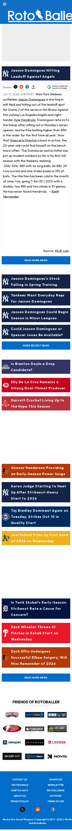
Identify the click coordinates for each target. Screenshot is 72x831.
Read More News (36, 260)
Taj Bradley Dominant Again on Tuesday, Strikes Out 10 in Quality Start (39, 516)
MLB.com (62, 251)
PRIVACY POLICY (19, 801)
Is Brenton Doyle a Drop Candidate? (33, 367)
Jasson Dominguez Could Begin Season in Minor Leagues (40, 315)
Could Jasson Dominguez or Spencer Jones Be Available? (37, 332)
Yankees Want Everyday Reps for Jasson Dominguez (38, 298)
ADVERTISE (55, 779)
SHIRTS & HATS (19, 790)
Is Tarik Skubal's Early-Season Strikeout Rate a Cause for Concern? (39, 608)
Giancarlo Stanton (23, 140)
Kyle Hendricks (24, 120)
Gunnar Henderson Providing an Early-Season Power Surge (38, 471)
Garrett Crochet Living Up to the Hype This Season (38, 403)
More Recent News (36, 345)
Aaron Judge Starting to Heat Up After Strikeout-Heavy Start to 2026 (38, 492)
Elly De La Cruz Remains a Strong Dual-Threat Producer (38, 385)
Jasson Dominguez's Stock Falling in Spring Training (35, 281)
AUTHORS (56, 796)
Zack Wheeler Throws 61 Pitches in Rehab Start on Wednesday (34, 633)
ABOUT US (20, 796)
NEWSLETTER (56, 785)
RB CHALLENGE (55, 790)
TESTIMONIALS (20, 785)
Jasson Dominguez (31, 99)
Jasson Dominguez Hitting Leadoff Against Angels (35, 73)
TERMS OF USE (55, 801)
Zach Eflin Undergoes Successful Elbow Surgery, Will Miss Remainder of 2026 (39, 657)
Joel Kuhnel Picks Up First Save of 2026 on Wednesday (39, 538)
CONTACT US (19, 779)
